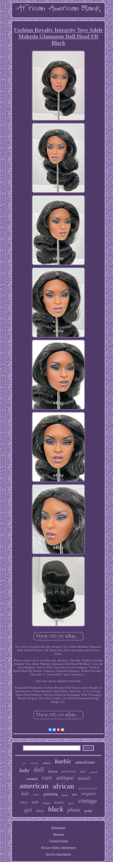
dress (36, 794)
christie (34, 763)
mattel (84, 778)
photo (73, 810)
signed (71, 803)
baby (25, 770)
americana (68, 771)
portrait (93, 772)
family (65, 795)
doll (39, 769)
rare (47, 777)
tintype (46, 803)
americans (85, 762)
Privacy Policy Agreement (58, 847)
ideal (40, 811)
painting (51, 794)
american (34, 786)
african (63, 786)
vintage (87, 800)
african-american (87, 788)
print (88, 811)
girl (28, 810)
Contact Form (58, 841)
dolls (83, 771)
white (24, 802)
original (88, 793)
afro (74, 794)
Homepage (58, 827)
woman (32, 779)
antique (65, 777)
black (55, 809)
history (59, 802)
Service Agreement (58, 854)
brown (52, 771)
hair (25, 793)
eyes (24, 763)
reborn (47, 763)
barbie (63, 761)
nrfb (35, 802)
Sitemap (58, 834)
